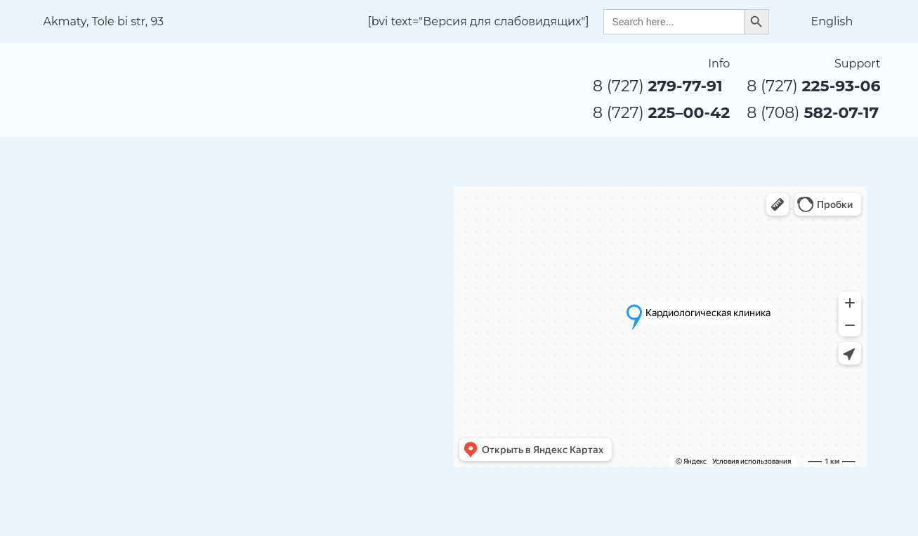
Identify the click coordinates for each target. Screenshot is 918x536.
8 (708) (813, 112)
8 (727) (658, 86)
